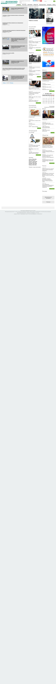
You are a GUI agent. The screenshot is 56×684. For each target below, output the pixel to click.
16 (51, 99)
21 (48, 101)
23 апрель (43, 122)
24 (53, 101)
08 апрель (30, 91)
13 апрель (43, 172)
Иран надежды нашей (32, 45)
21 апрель (43, 125)
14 (48, 99)
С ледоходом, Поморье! (46, 84)
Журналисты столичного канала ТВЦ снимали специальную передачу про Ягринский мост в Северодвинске (17, 77)
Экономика (29, 4)
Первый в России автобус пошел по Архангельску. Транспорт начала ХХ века (34, 93)
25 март (30, 44)
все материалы (52, 188)
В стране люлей (31, 117)
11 (43, 99)
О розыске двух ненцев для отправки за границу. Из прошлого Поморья (48, 151)
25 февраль (30, 46)
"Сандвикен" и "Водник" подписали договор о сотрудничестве (13, 15)
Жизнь (54, 4)
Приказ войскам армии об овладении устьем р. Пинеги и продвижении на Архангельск (47, 146)
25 (43, 102)
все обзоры (39, 76)
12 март (43, 88)
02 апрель (30, 144)
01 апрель (30, 119)
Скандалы (49, 4)
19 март (30, 125)
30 (51, 102)
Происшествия (42, 4)
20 (46, 101)
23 (51, 101)
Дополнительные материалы (48, 198)
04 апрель (43, 183)
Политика (24, 4)
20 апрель (43, 129)
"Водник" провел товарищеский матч (17, 8)
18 (43, 101)
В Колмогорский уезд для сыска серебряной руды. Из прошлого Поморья (47, 160)
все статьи (52, 132)
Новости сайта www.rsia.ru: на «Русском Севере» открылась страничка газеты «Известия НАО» (18, 39)
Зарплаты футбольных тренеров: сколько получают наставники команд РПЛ (48, 169)
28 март (43, 83)
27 (46, 102)
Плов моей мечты (32, 124)
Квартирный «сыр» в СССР (47, 89)
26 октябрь (12, 9)
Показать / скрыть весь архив (35, 167)
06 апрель (30, 40)
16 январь (30, 73)
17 (53, 99)
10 (53, 98)
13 (46, 99)
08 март (30, 151)
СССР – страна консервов (33, 126)
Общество (35, 4)
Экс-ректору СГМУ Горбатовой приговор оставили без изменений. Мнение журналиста (48, 156)
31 (53, 102)
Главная (19, 4)
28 (48, 102)
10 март (30, 69)
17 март (30, 99)
